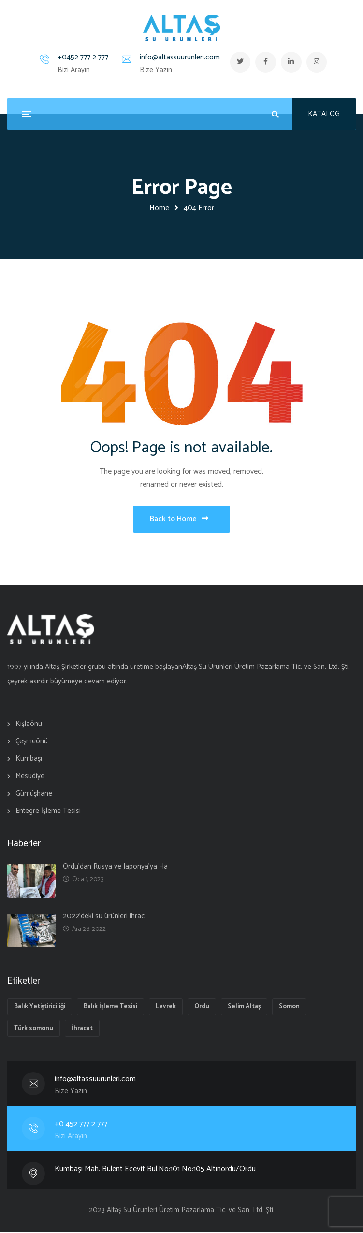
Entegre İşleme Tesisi (48, 812)
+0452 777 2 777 (80, 57)
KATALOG (324, 114)
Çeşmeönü (31, 742)
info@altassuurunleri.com (177, 57)
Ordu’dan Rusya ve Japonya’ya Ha (115, 867)
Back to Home (179, 519)
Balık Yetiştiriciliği (39, 1007)
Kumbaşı (28, 760)
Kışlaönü (28, 725)
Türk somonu (33, 1029)
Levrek (166, 1007)
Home (159, 208)
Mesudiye (29, 777)
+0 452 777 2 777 (81, 1124)
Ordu (201, 1007)
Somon (289, 1007)
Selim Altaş (244, 1007)
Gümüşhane (33, 794)
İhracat (82, 1029)
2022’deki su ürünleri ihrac (104, 917)
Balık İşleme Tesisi (110, 1007)
